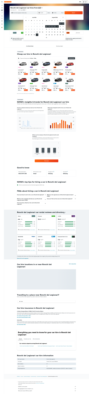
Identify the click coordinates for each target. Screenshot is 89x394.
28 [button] (28, 34)
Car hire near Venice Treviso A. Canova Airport (64, 346)
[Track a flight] (1, 18)
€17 (39, 8)
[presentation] (41, 7)
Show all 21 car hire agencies (22, 258)
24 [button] (37, 32)
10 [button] (37, 26)
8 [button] (31, 26)
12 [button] (42, 26)
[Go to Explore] (1, 16)
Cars (22, 376)
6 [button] (54, 26)
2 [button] (34, 23)
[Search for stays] (1, 8)
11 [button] (39, 26)
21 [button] (28, 32)
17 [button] (46, 32)
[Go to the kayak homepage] (7, 1)
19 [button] (42, 29)
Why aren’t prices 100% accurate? (47, 390)
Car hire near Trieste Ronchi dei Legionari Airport (46, 346)
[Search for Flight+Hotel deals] (1, 12)
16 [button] (34, 29)
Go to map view (72, 263)
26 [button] (42, 32)
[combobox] (13, 10)
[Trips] (1, 24)
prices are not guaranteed (40, 383)
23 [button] (34, 32)
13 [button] (54, 29)
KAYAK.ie (18, 376)
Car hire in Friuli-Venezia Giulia (42, 376)
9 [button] (34, 26)
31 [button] (37, 34)
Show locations (32, 229)
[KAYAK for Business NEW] (1, 21)
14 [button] (28, 29)
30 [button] (34, 34)
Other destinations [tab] (36, 338)
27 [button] (25, 34)
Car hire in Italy (33, 376)
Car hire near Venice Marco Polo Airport (27, 346)
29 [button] (31, 34)
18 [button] (39, 29)
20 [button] (26, 32)
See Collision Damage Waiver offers (24, 315)
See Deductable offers (21, 324)
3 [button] (46, 26)
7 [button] (28, 26)
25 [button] (39, 32)
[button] (2, 2)
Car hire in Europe (27, 376)
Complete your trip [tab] (27, 338)
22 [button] (31, 32)
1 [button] (31, 23)
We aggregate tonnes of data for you (47, 388)
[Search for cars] (1, 10)
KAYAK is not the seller (47, 386)
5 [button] (42, 23)
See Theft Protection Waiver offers (24, 317)
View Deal (26, 90)
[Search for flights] (1, 5)
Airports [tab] (20, 338)
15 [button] (31, 29)
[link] (46, 160)
